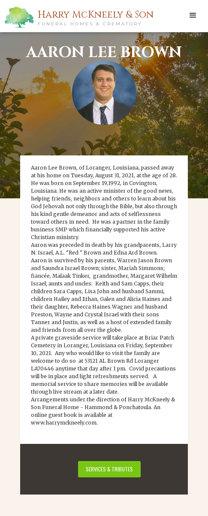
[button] (193, 15)
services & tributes (109, 469)
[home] (51, 17)
